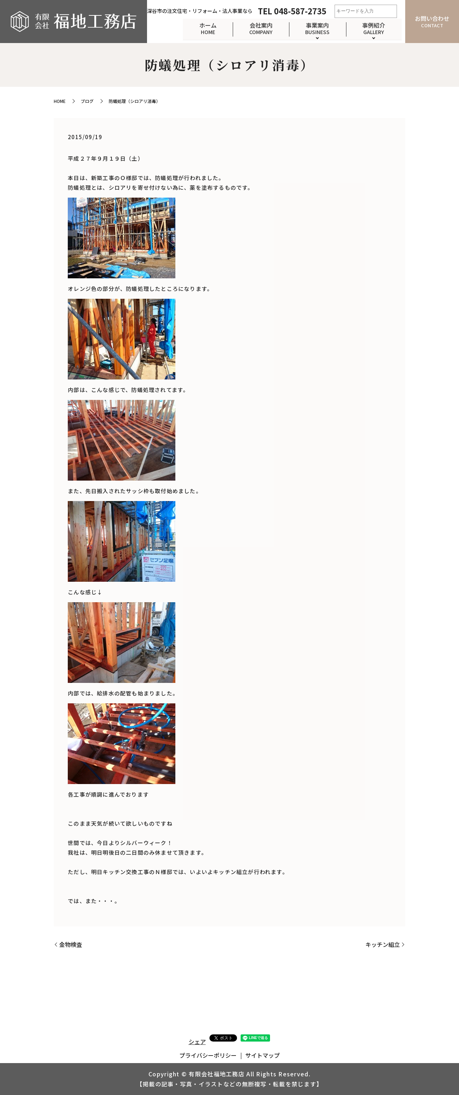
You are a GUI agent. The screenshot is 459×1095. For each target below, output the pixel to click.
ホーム (201, 28)
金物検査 (70, 944)
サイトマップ (262, 1055)
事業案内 (315, 28)
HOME (60, 101)
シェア (197, 1041)
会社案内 (256, 28)
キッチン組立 (382, 944)
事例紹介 (372, 28)
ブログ (87, 101)
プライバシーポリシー (208, 1055)
